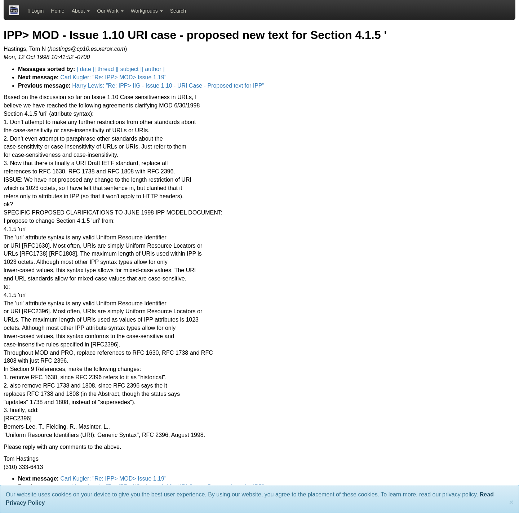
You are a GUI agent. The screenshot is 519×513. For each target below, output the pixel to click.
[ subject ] (129, 69)
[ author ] (153, 69)
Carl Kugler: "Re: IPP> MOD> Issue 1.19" (113, 77)
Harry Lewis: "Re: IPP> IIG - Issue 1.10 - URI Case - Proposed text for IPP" (168, 86)
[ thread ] (105, 69)
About (81, 11)
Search (178, 11)
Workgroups (147, 11)
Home (57, 11)
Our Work (110, 11)
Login (36, 11)
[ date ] (85, 69)
